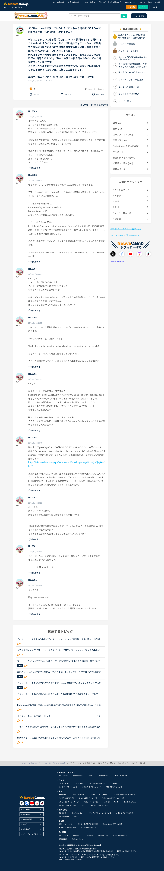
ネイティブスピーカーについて (100, 813)
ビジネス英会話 (89, 2)
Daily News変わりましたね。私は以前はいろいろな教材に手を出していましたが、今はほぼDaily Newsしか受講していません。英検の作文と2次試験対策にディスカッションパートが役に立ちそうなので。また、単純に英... (60, 704)
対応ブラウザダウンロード (91, 787)
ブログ (83, 805)
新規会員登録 (78, 775)
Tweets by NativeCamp (117, 261)
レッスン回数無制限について (98, 783)
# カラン (117, 195)
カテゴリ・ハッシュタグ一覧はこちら (125, 228)
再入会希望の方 (104, 775)
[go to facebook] (27, 803)
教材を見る (62, 794)
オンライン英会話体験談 (67, 827)
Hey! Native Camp (130, 802)
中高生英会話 (73, 2)
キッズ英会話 (58, 2)
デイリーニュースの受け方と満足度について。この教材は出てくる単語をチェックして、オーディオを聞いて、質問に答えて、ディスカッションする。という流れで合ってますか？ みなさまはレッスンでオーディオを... (60, 693)
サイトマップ (63, 835)
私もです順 (103, 105)
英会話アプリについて (114, 787)
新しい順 (84, 105)
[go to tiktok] (42, 803)
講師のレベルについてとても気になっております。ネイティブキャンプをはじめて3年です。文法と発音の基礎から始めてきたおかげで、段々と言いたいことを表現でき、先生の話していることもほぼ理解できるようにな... (60, 672)
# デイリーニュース (122, 212)
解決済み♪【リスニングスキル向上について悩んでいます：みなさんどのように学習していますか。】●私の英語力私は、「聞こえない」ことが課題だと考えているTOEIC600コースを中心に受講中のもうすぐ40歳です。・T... (60, 737)
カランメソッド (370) (123, 134)
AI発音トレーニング (111, 802)
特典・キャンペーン (65, 824)
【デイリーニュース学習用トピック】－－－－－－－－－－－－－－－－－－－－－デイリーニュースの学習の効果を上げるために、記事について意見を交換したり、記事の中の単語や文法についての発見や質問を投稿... (59, 715)
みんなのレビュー (78, 813)
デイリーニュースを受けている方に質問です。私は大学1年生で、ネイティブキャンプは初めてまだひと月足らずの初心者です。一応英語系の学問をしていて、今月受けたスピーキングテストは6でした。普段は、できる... (60, 683)
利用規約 (90, 835)
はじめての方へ (64, 783)
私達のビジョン (77, 839)
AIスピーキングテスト (91, 802)
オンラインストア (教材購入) (99, 794)
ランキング (62, 813)
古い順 (93, 105)
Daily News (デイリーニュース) (113, 798)
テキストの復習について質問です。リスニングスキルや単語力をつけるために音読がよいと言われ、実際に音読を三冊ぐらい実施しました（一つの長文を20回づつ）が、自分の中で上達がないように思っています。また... (60, 726)
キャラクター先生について (68, 816)
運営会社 (77, 835)
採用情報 (63, 839)
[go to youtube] (32, 803)
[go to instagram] (37, 803)
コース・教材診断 (78, 794)
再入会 (154, 7)
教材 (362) (117, 128)
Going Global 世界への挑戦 (112, 824)
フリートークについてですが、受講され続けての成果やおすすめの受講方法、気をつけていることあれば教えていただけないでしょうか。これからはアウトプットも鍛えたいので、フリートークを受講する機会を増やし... (59, 661)
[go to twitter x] (22, 803)
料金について (118, 783)
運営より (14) (119, 169)
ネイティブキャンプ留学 (150, 2)
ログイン (143, 7)
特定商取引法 (103, 835)
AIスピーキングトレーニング (69, 802)
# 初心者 (117, 218)
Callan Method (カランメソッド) (126, 794)
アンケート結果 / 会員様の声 (88, 824)
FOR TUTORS (130, 2)
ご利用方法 (79, 783)
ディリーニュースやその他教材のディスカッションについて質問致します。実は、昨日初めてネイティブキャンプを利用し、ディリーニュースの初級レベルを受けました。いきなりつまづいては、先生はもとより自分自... (59, 639)
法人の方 (102, 2)
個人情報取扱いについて (121, 835)
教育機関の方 (115, 2)
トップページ (63, 775)
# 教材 (116, 207)
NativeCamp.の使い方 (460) (126, 146)
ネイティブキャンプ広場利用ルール (124, 235)
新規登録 (131, 7)
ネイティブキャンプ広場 (67, 805)
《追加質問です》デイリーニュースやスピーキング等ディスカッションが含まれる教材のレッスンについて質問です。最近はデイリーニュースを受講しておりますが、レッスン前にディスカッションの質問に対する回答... (59, 650)
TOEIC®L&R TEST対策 (66, 798)
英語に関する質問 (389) (124, 157)
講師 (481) (117, 123)
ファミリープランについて (68, 787)
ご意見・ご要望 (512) (123, 163)
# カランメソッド (121, 189)
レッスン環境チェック (88, 798)
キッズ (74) (118, 151)
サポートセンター (88, 827)
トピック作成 (139, 16)
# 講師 (116, 201)
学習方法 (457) (120, 140)
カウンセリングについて (124, 813)
